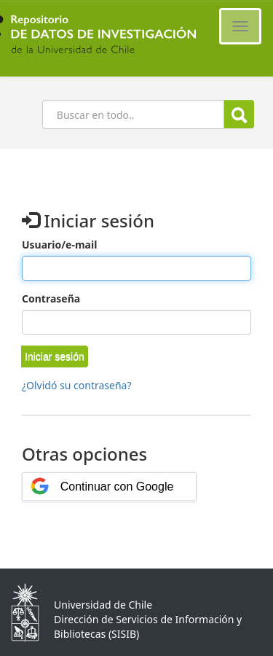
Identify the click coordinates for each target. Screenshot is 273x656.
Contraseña (51, 298)
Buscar (239, 114)
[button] (54, 356)
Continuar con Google (117, 486)
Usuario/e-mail (59, 244)
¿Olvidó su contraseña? (77, 385)
